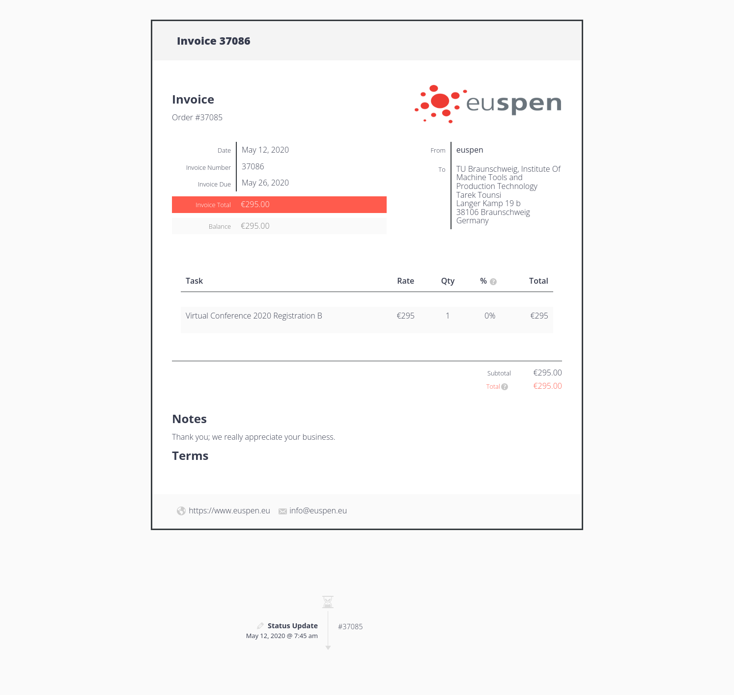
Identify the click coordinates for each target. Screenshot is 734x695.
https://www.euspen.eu (229, 510)
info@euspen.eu (318, 510)
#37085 (350, 626)
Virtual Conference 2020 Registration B (254, 315)
